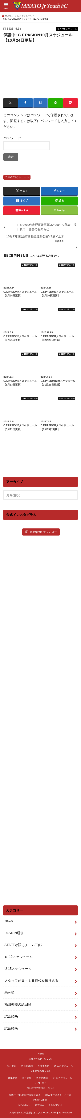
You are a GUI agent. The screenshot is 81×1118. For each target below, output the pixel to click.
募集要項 (12, 1078)
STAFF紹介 (41, 1083)
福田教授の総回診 (17, 1004)
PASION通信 (14, 933)
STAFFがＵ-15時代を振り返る (25, 1095)
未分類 (9, 992)
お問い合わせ (56, 1105)
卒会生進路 (43, 1066)
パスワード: (26, 143)
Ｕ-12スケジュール (18, 177)
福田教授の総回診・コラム (40, 1088)
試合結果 (11, 1016)
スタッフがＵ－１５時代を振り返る (31, 980)
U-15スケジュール (18, 969)
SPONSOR (24, 1105)
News (8, 921)
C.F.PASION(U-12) (40, 1071)
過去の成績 (27, 1066)
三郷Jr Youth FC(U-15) (40, 1058)
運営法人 (39, 1105)
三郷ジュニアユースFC (38, 1112)
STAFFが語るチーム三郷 (23, 945)
